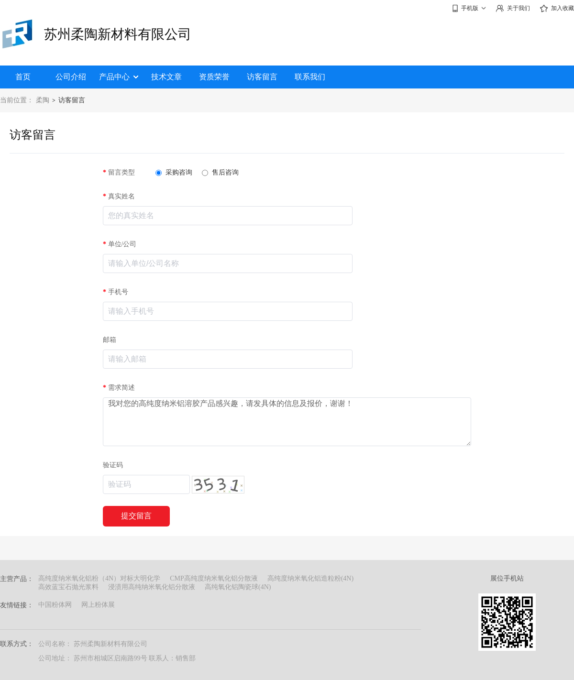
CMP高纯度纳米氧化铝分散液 (214, 578)
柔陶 (42, 100)
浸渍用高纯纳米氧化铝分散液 (151, 587)
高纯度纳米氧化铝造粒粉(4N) (310, 578)
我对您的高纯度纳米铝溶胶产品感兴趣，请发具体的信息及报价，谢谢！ (287, 421)
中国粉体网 (55, 604)
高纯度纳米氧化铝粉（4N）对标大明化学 (99, 578)
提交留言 (136, 516)
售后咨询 (220, 172)
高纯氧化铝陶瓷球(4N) (238, 587)
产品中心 (118, 77)
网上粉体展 (98, 604)
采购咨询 (173, 172)
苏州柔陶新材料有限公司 (117, 34)
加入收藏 (557, 8)
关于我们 (513, 8)
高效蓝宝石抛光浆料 (68, 587)
